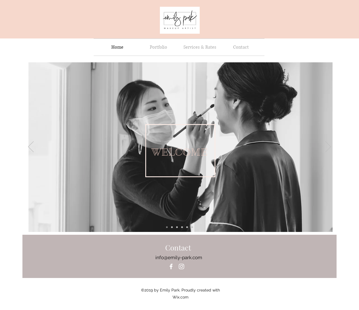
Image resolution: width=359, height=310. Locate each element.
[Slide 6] (182, 227)
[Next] (328, 147)
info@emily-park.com (178, 257)
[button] (158, 47)
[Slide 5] (172, 227)
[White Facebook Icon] (171, 266)
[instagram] (181, 266)
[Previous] (31, 147)
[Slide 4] (167, 227)
